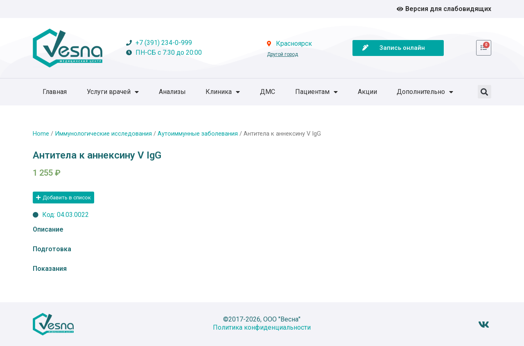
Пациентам (316, 92)
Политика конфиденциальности (262, 327)
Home (41, 133)
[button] (484, 91)
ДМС (267, 92)
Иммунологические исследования (103, 133)
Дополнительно (425, 92)
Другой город (282, 54)
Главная (55, 92)
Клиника (223, 92)
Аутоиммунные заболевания (198, 133)
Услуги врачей (113, 92)
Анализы (172, 92)
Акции (367, 92)
